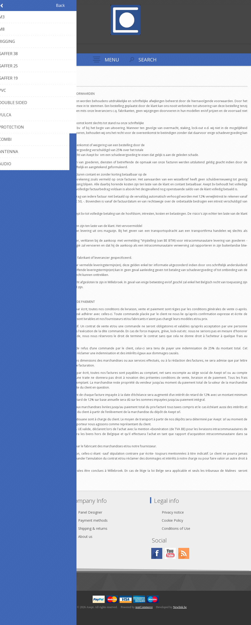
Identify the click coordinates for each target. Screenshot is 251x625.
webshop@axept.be (29, 520)
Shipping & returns (92, 528)
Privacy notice (173, 512)
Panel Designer (90, 512)
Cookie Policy (172, 520)
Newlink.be (180, 607)
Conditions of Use (176, 528)
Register (4, 39)
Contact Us (23, 512)
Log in (14, 39)
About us (85, 536)
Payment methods (93, 520)
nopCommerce (144, 607)
